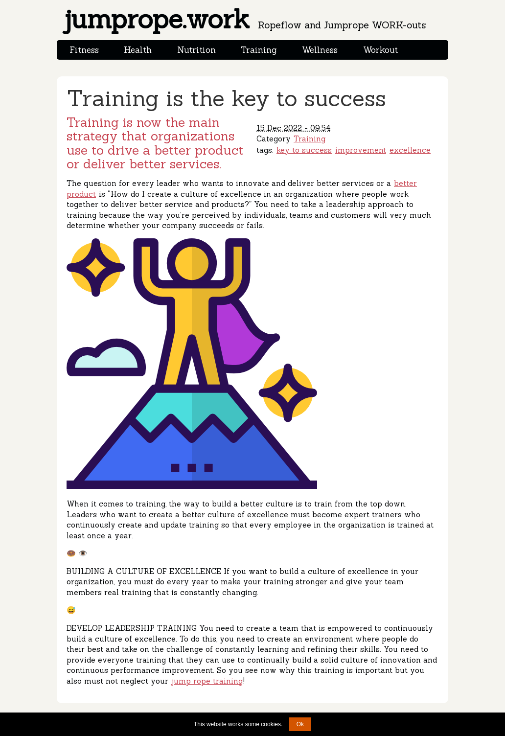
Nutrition (196, 50)
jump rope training (207, 681)
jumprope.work (244, 19)
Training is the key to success (226, 98)
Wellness (320, 50)
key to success (304, 150)
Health (138, 50)
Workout (380, 50)
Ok (300, 724)
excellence (410, 150)
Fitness (84, 50)
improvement (360, 150)
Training (258, 50)
